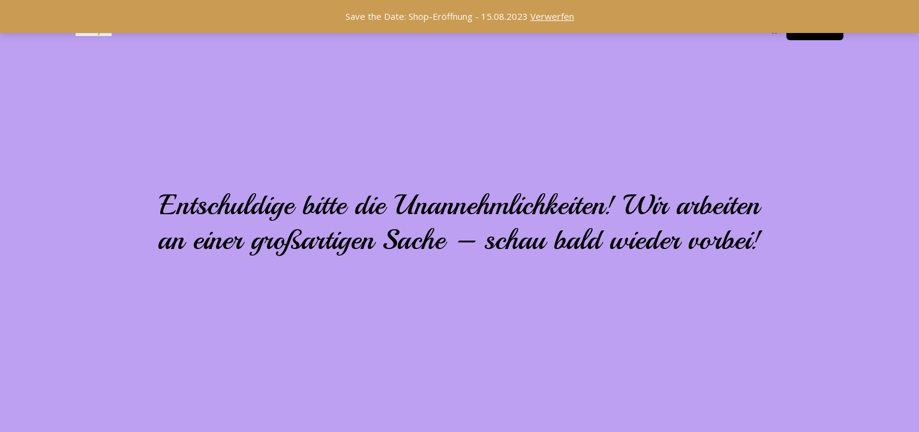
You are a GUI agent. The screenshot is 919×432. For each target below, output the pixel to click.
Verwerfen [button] (552, 16)
